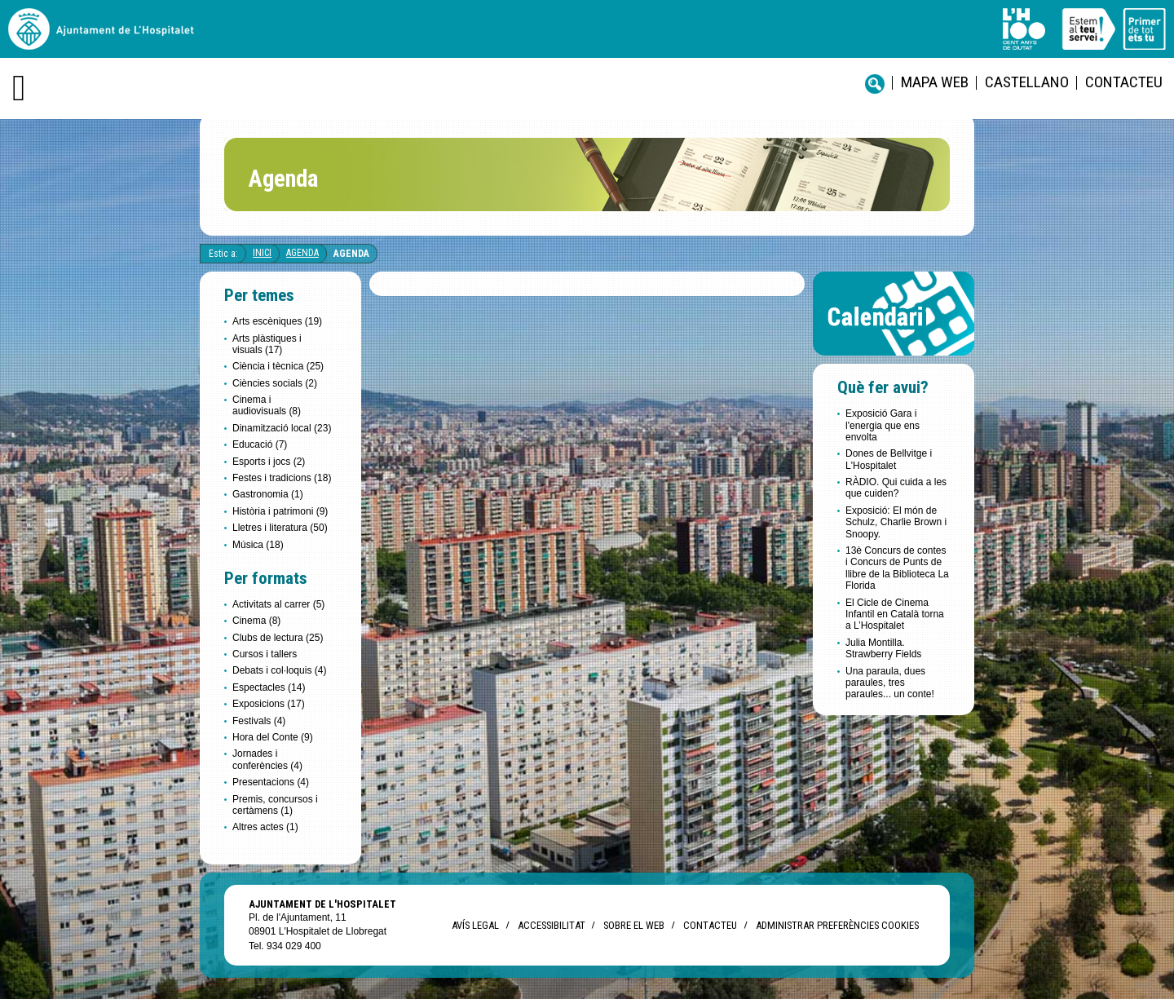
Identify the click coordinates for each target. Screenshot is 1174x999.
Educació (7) (259, 444)
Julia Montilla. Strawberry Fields (883, 648)
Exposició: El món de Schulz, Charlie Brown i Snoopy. (896, 522)
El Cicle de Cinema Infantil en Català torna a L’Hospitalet (894, 614)
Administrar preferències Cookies (837, 925)
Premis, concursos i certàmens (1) (275, 804)
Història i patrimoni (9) (280, 511)
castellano (1027, 82)
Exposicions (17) (268, 703)
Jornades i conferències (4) (267, 759)
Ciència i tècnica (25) (278, 366)
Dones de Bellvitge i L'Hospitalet (888, 459)
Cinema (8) (256, 620)
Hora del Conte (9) (272, 737)
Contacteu (1124, 82)
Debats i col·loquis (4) (279, 670)
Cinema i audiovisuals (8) (266, 405)
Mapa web (935, 82)
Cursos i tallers (264, 654)
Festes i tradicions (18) (281, 478)
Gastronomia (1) (267, 494)
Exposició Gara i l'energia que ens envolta (882, 425)
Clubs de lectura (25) (277, 637)
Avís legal (475, 925)
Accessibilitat (551, 925)
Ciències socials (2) (274, 383)
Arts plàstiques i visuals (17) (267, 344)
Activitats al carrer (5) (278, 604)
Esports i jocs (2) (268, 461)
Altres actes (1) (265, 827)
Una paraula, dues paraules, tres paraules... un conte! (889, 683)
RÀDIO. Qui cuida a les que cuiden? (896, 487)
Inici (262, 253)
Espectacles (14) (268, 687)
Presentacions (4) (270, 782)
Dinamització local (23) (281, 428)
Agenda (302, 253)
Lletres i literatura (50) (280, 527)
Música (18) (258, 544)
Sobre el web (633, 925)
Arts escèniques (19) (277, 321)
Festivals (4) (258, 721)
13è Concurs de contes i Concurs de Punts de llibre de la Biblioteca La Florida (897, 568)
